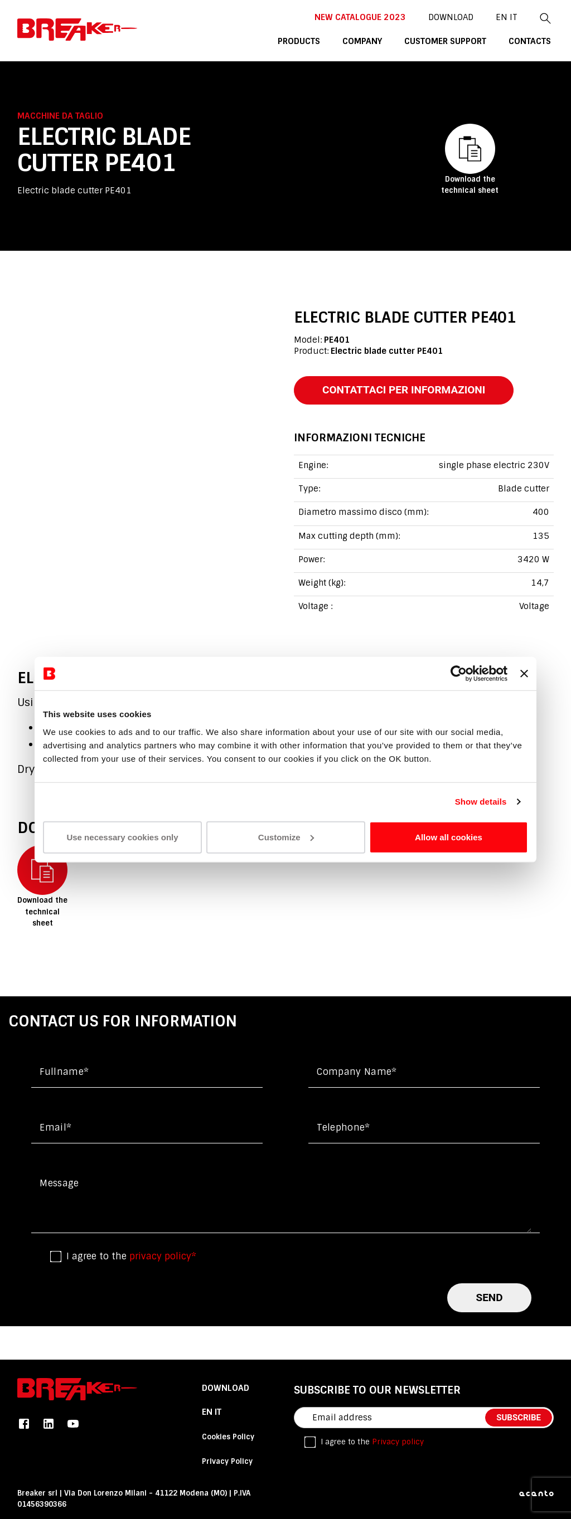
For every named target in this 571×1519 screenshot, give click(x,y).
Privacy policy (398, 1442)
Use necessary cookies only (122, 836)
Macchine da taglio (60, 115)
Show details (481, 801)
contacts (530, 41)
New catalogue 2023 (360, 17)
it (513, 17)
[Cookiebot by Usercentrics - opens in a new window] (458, 673)
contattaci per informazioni (403, 389)
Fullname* (64, 1072)
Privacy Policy (227, 1461)
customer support (445, 41)
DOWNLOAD (450, 17)
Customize (286, 836)
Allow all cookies (448, 836)
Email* (55, 1127)
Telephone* (343, 1127)
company (362, 41)
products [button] (299, 41)
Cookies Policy (228, 1437)
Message (59, 1183)
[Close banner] (524, 674)
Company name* (356, 1072)
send (489, 1297)
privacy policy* (162, 1256)
